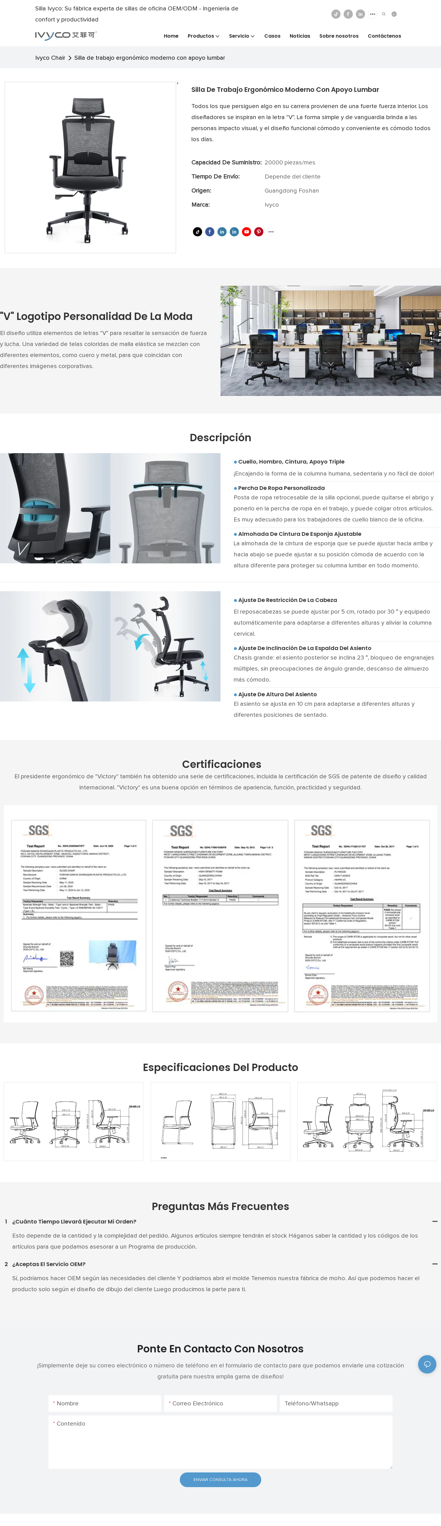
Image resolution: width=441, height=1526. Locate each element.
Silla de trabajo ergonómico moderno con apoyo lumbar (149, 58)
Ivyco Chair (50, 58)
